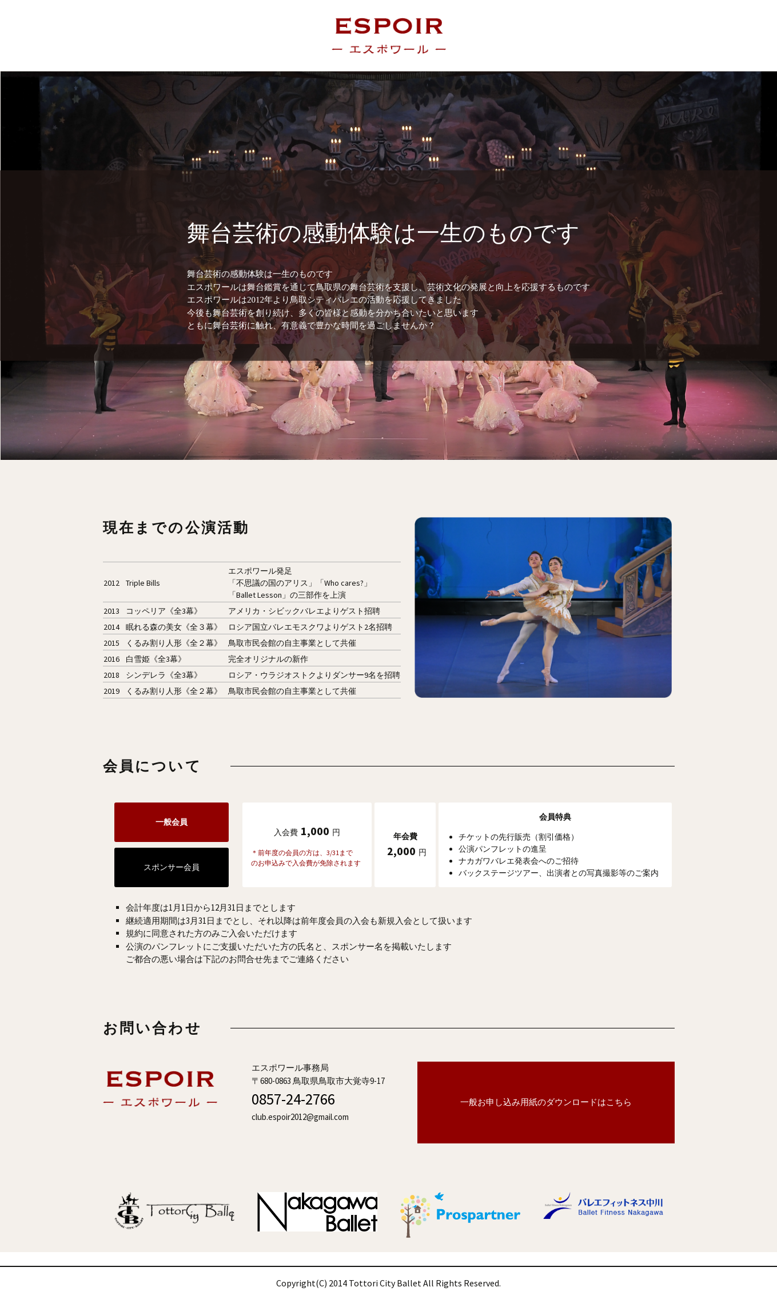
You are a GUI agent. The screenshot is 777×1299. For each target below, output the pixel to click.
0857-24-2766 (293, 1099)
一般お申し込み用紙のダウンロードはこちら (546, 1102)
